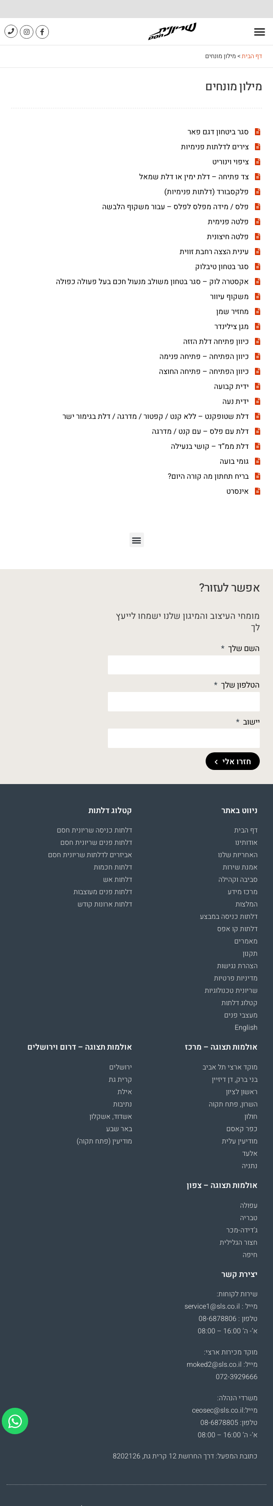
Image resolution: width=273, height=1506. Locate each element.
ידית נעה (235, 401)
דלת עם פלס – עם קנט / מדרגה (200, 431)
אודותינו (246, 842)
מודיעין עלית (240, 1141)
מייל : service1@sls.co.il (221, 1306)
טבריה (249, 1218)
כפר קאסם (242, 1129)
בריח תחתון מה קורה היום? (208, 476)
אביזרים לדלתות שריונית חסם (90, 855)
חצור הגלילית (239, 1242)
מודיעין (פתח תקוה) (104, 1141)
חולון (251, 1116)
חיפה (250, 1255)
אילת (125, 1092)
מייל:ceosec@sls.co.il (225, 1410)
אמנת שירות (240, 867)
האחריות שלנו (238, 855)
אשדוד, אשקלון (110, 1116)
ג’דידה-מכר (242, 1230)
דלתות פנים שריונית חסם (96, 842)
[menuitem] (199, 1027)
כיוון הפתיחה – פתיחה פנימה (204, 356)
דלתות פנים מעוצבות (103, 892)
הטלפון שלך (239, 685)
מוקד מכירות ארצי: (231, 1352)
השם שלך (243, 649)
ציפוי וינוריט (230, 161)
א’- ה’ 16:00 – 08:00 (228, 1331)
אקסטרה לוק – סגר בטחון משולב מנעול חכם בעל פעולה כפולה (152, 281)
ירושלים (120, 1067)
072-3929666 (237, 1377)
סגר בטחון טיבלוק (222, 266)
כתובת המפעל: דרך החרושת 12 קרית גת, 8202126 (185, 1456)
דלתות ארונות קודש (104, 904)
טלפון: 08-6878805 (229, 1422)
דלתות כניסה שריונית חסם (94, 830)
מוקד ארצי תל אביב (230, 1067)
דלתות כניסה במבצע (229, 916)
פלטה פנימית (228, 221)
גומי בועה (234, 461)
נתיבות (122, 1104)
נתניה (250, 1166)
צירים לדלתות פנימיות (215, 146)
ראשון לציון (242, 1092)
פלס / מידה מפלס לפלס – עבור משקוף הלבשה (175, 206)
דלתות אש (117, 879)
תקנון (250, 953)
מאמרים (246, 941)
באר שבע (119, 1129)
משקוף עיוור (229, 296)
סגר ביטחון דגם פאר (218, 131)
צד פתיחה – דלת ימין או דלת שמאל (194, 176)
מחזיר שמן (232, 311)
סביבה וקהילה (238, 879)
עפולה (249, 1205)
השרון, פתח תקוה (233, 1104)
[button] (260, 31)
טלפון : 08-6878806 (228, 1319)
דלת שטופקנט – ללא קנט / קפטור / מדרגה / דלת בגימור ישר (156, 416)
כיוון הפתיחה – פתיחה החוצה (204, 371)
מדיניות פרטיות (236, 978)
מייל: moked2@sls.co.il (222, 1364)
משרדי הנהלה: (237, 1398)
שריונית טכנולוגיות (231, 990)
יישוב (250, 722)
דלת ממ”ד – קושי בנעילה (210, 446)
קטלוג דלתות (239, 1003)
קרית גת (120, 1079)
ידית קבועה (231, 386)
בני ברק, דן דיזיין (235, 1079)
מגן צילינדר (231, 326)
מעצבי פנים (241, 1015)
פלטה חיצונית (228, 236)
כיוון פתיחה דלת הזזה (216, 341)
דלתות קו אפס (237, 929)
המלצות (247, 904)
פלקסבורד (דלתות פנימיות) (206, 191)
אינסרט (237, 491)
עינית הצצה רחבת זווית (214, 251)
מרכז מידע (243, 892)
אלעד (250, 1153)
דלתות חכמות (113, 867)
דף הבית (252, 56)
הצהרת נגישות (237, 966)
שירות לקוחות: (237, 1294)
